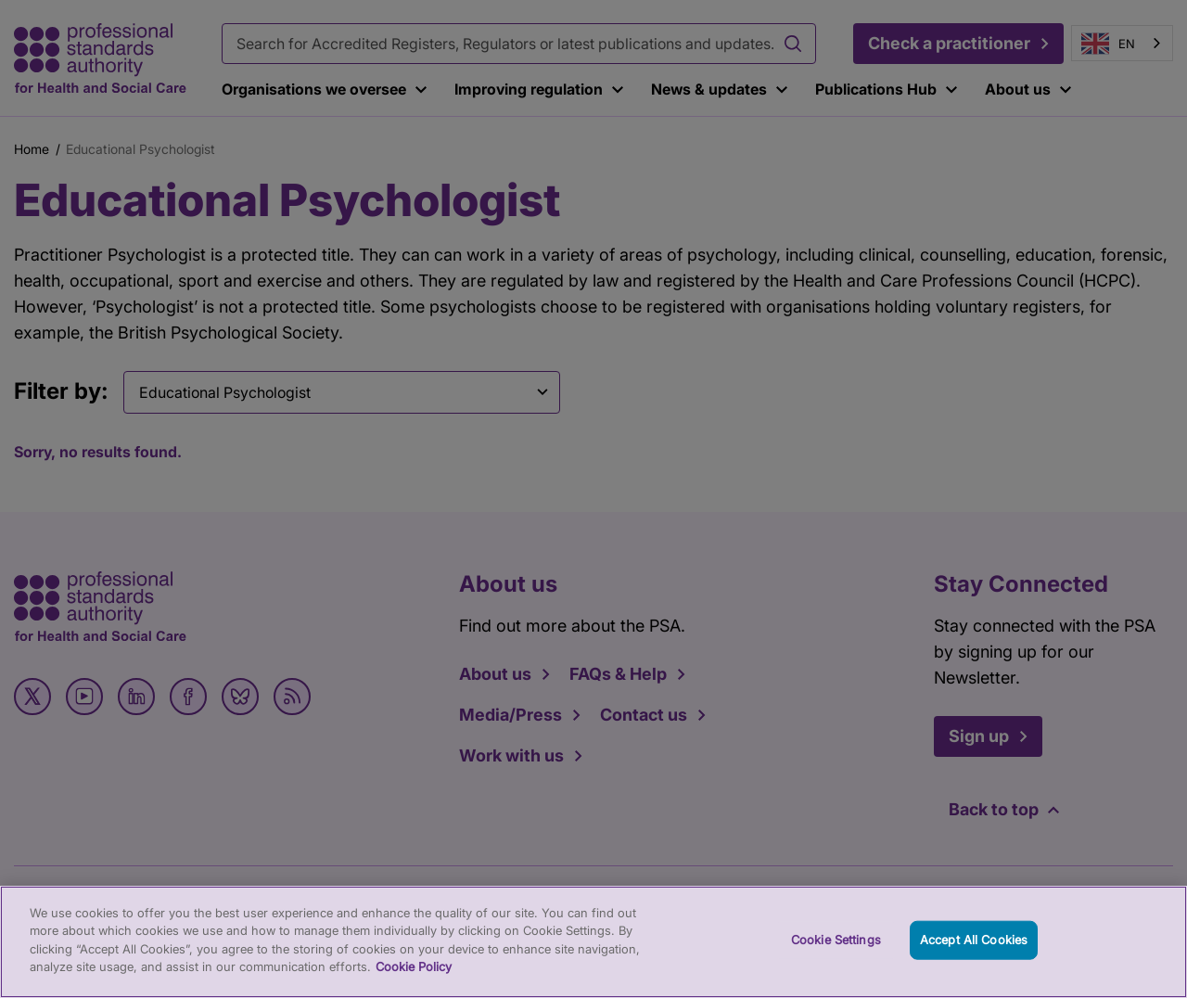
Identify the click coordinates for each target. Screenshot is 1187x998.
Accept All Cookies (973, 968)
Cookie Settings (836, 968)
